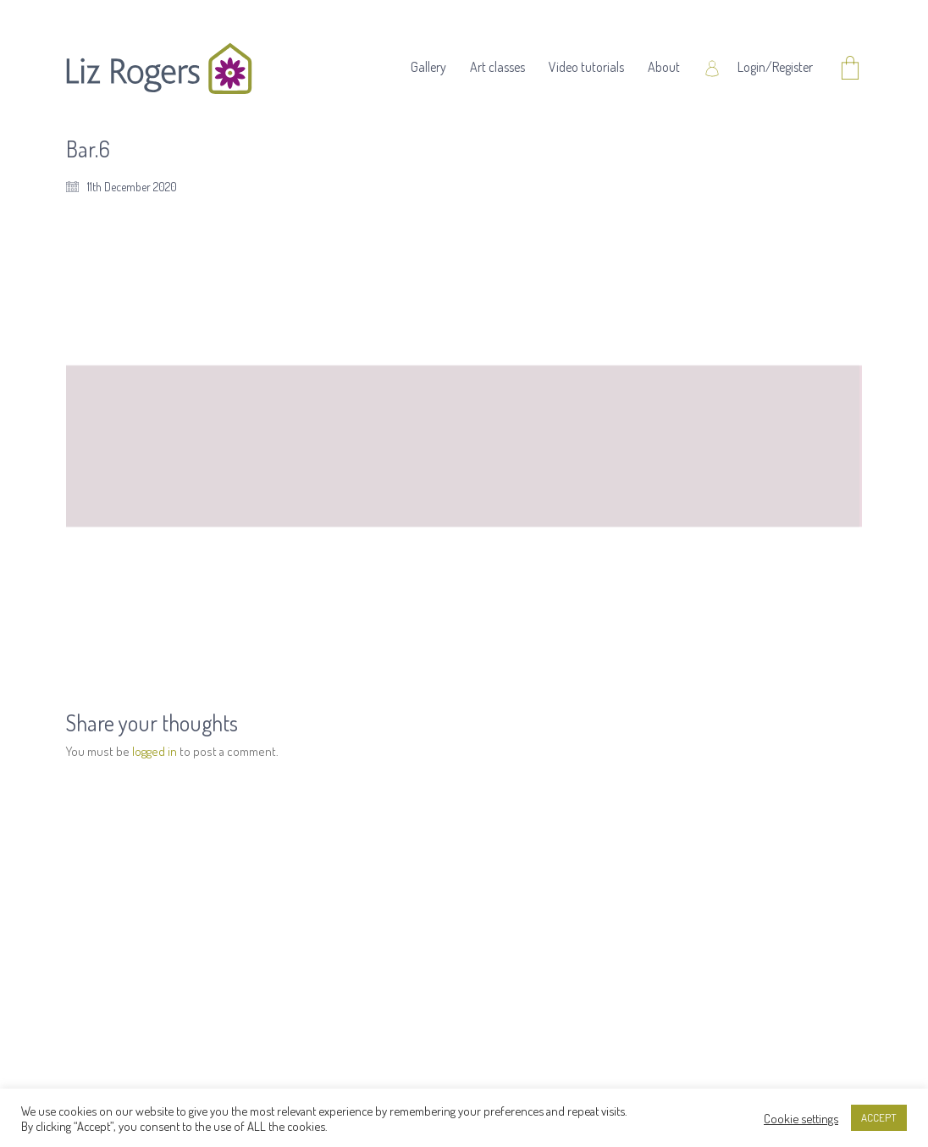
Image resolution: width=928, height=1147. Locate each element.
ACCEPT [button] (879, 1117)
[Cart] (850, 69)
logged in (154, 751)
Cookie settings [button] (801, 1118)
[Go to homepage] (159, 68)
